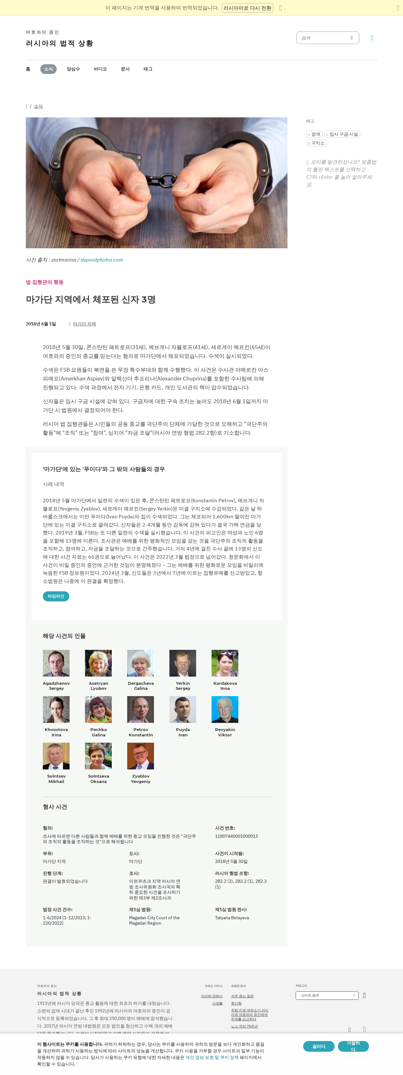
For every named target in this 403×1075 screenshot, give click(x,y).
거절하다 (353, 1046)
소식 (48, 69)
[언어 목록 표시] (282, 8)
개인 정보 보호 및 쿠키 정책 (212, 1057)
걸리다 (319, 1046)
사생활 (217, 1003)
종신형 (236, 1003)
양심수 (73, 69)
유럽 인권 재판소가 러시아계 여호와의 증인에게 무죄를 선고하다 (250, 1015)
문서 (125, 69)
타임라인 (56, 596)
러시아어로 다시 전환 (247, 8)
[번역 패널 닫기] (398, 8)
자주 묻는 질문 (242, 996)
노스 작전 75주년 (244, 1026)
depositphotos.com (102, 259)
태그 (148, 69)
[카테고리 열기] (364, 995)
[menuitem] (28, 69)
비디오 (100, 69)
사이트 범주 (310, 995)
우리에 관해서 (212, 996)
